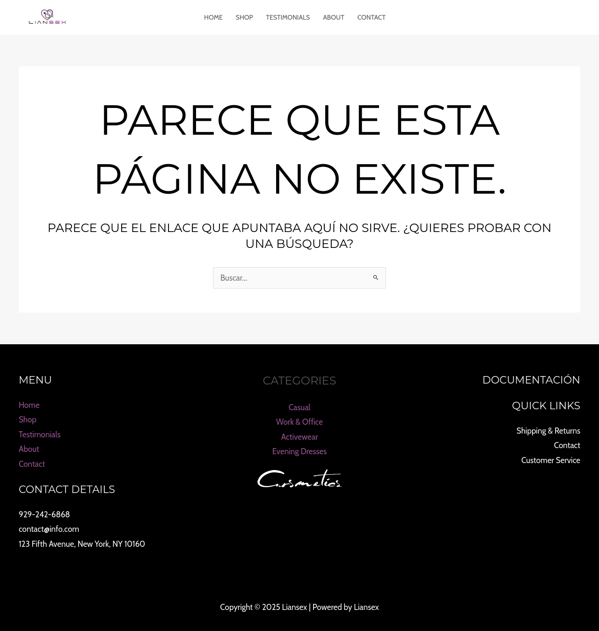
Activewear (299, 437)
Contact (372, 17)
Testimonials (288, 17)
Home (213, 17)
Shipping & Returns (548, 430)
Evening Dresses (299, 451)
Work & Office (299, 422)
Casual (300, 407)
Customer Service (550, 460)
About (333, 17)
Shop (244, 17)
